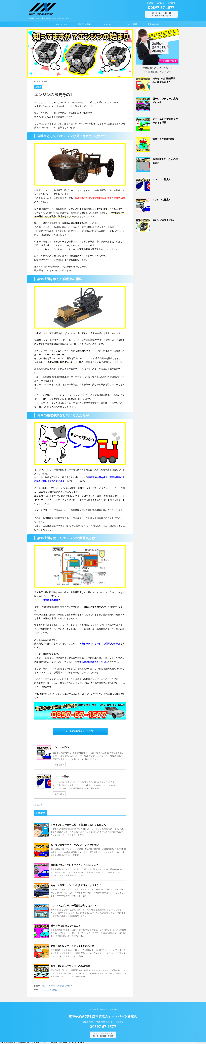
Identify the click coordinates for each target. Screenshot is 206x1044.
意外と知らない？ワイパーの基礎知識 (70, 966)
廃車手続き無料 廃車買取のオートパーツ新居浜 (103, 1018)
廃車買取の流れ (84, 24)
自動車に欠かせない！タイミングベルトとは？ (75, 865)
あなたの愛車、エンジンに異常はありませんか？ (76, 885)
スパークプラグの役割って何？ (57, 986)
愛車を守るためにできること (66, 926)
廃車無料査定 (153, 24)
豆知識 (39, 805)
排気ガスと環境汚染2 (163, 139)
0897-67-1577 (161, 7)
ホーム (38, 24)
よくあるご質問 (130, 24)
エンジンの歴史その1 (163, 220)
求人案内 (171, 3)
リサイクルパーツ (107, 24)
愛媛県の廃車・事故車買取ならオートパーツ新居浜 (103, 1023)
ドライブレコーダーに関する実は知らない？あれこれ (78, 825)
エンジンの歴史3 (161, 179)
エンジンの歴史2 (50, 989)
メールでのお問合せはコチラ (80, 731)
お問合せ (160, 3)
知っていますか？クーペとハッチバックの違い (75, 845)
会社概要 (150, 3)
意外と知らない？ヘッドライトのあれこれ (72, 946)
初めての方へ (61, 24)
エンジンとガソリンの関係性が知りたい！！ (74, 905)
